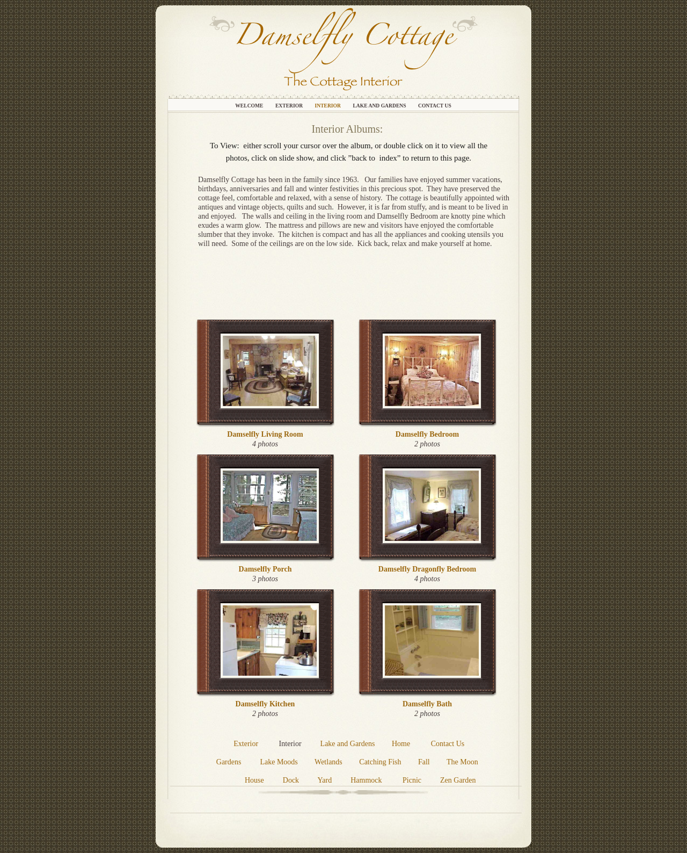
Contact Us (434, 106)
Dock (291, 780)
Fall (425, 762)
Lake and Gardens (380, 106)
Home (401, 744)
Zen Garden (458, 780)
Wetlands (328, 762)
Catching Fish (380, 762)
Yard (325, 780)
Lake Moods (278, 762)
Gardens (229, 762)
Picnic (412, 780)
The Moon (462, 762)
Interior (328, 106)
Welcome (250, 106)
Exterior (289, 106)
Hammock (366, 780)
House (254, 780)
